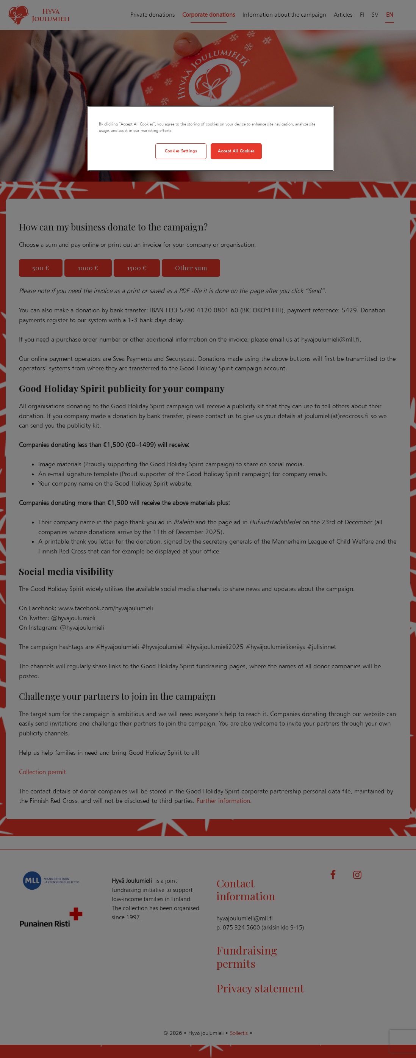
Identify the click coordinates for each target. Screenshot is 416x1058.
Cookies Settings (181, 151)
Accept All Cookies (236, 151)
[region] (211, 138)
